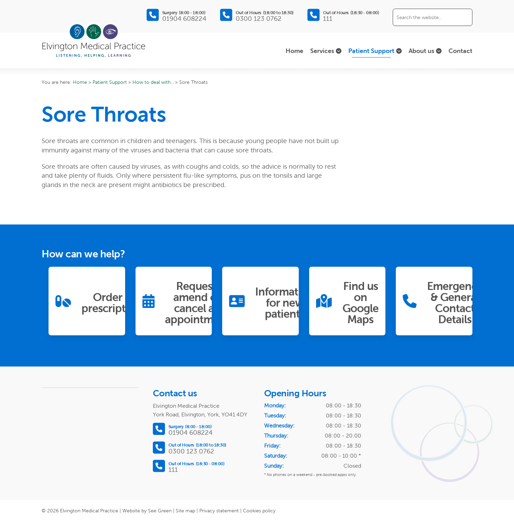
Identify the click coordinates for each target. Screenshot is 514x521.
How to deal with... (153, 82)
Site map (185, 510)
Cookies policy (259, 510)
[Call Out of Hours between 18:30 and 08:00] (343, 15)
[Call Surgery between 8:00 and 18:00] (176, 15)
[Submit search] (463, 17)
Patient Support (110, 82)
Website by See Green (147, 510)
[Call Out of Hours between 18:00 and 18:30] (257, 15)
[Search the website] (432, 17)
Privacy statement (219, 510)
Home (80, 82)
